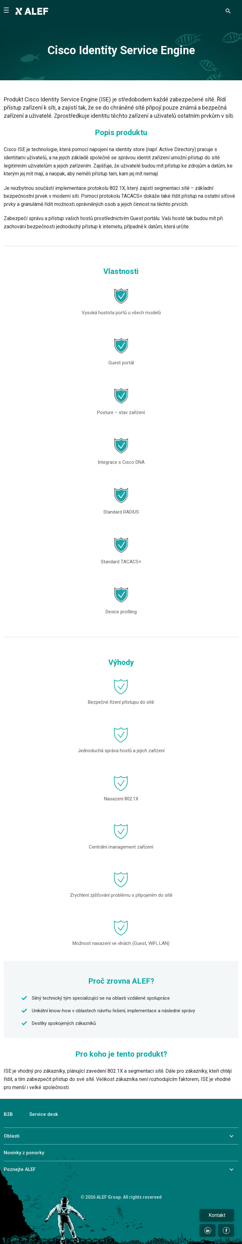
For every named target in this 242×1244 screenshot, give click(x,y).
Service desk (43, 1114)
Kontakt (217, 1215)
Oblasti (12, 1136)
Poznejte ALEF (20, 1169)
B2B (8, 1114)
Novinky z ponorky (24, 1153)
